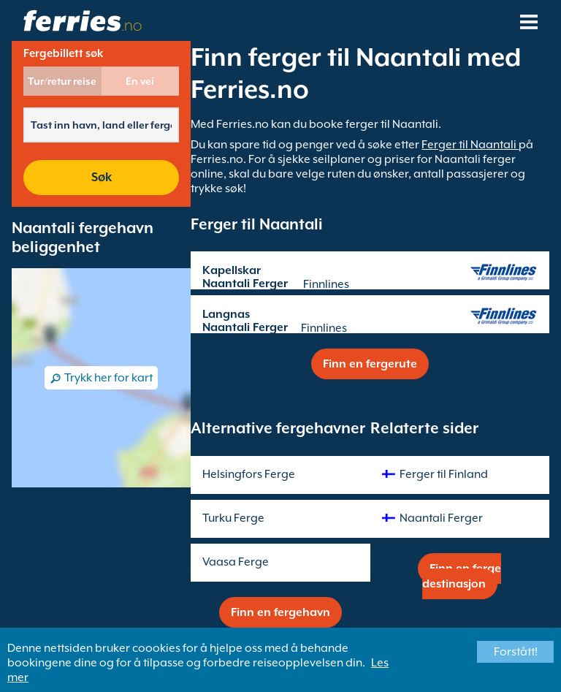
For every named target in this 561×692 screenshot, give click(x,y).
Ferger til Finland (444, 474)
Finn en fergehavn (280, 612)
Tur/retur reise (62, 81)
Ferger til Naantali (470, 144)
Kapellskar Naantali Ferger (245, 277)
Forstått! (516, 651)
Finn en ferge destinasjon (462, 576)
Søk (101, 177)
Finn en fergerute (370, 363)
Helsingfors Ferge (248, 474)
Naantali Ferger (441, 518)
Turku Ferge (233, 518)
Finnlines (326, 284)
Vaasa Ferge (235, 562)
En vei (140, 81)
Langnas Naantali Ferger (245, 321)
